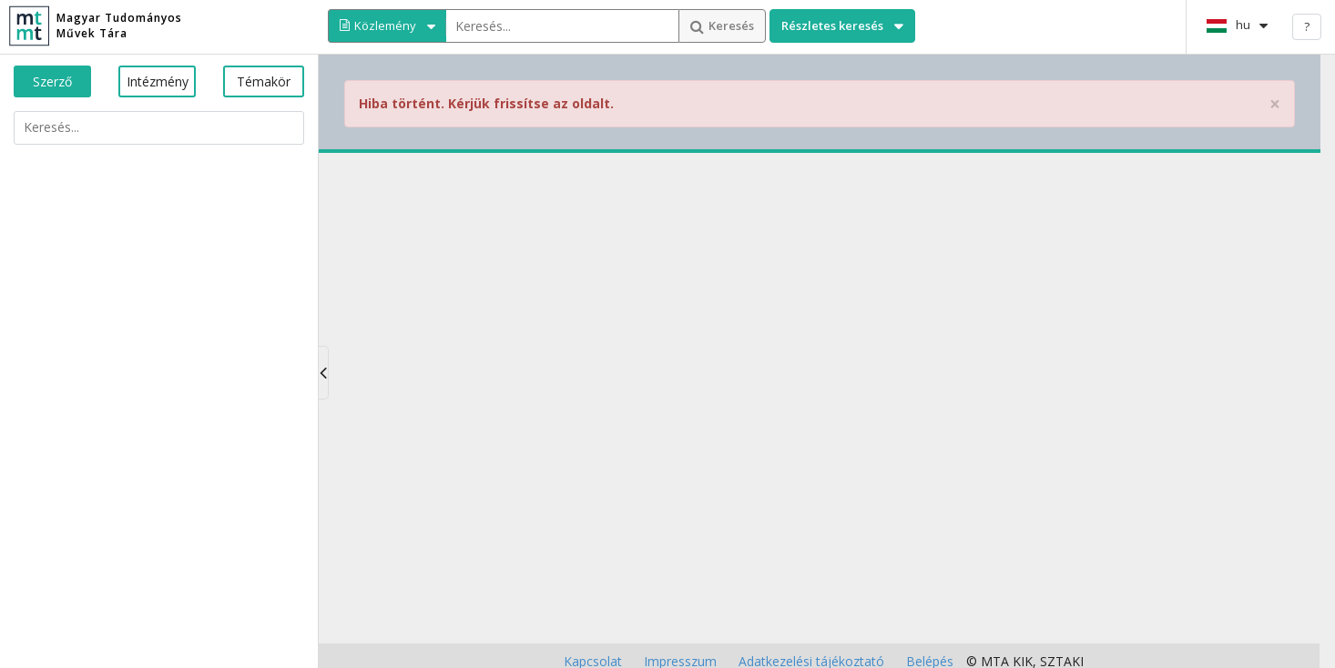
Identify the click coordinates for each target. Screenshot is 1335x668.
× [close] (1274, 104)
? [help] (1307, 26)
